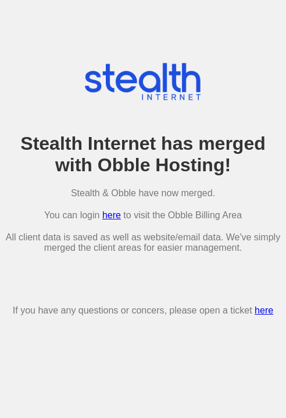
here (111, 215)
